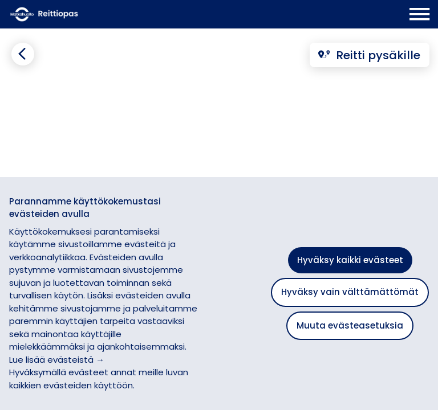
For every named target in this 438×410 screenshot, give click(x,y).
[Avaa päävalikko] (419, 14)
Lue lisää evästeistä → (56, 360)
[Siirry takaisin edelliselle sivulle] (22, 54)
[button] (418, 168)
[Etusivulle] (83, 14)
